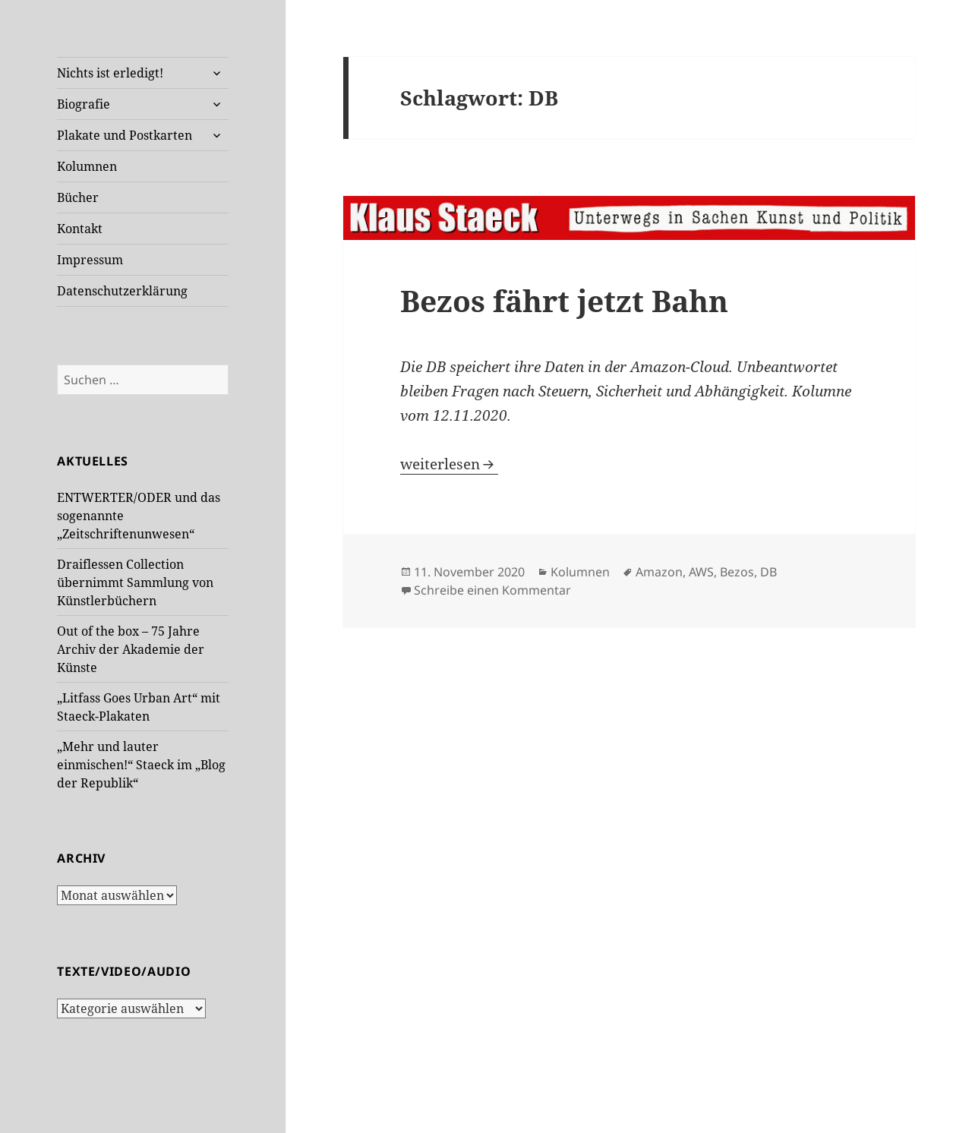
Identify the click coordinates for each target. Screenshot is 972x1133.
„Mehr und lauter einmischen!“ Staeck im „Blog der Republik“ (141, 764)
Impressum (90, 259)
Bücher (78, 197)
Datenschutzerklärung (122, 290)
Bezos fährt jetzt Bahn (564, 300)
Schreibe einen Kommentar (492, 590)
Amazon (659, 571)
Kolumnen (87, 166)
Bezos (737, 571)
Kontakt (80, 228)
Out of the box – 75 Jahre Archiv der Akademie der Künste (130, 649)
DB (768, 571)
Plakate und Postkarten (124, 135)
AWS (701, 571)
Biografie (83, 104)
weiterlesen (449, 464)
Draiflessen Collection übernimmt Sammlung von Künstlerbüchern (135, 582)
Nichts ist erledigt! (110, 73)
